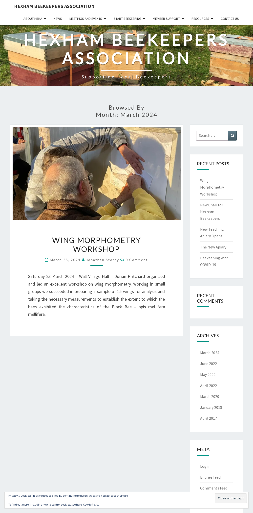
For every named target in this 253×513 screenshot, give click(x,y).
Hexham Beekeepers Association (54, 6)
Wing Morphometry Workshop (96, 244)
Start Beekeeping (127, 18)
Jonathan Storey (102, 260)
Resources (200, 18)
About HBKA (32, 18)
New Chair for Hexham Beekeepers (211, 211)
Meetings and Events (85, 18)
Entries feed (210, 477)
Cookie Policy (91, 504)
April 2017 (208, 418)
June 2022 (208, 363)
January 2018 (211, 407)
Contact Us (230, 18)
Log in (205, 466)
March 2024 (209, 352)
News (58, 18)
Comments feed (213, 488)
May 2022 (207, 374)
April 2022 (208, 385)
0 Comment (137, 260)
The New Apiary (213, 246)
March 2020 (209, 396)
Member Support (166, 18)
